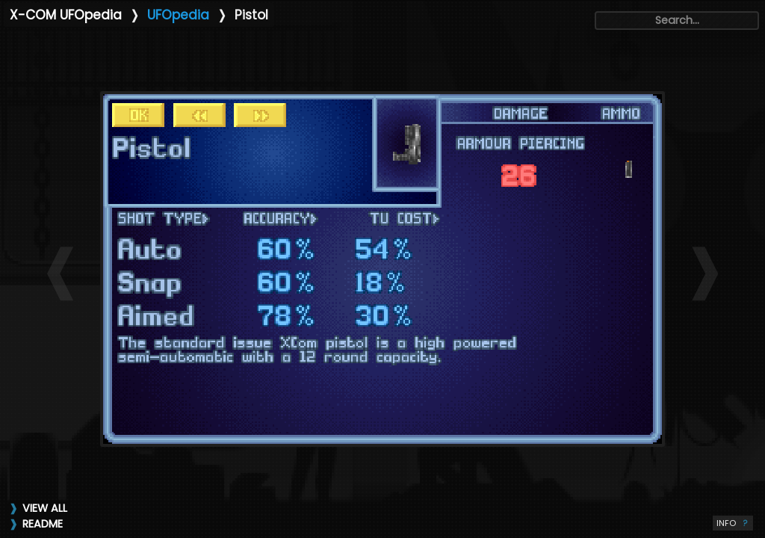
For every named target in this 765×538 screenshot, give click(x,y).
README (42, 523)
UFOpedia (178, 15)
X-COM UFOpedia (66, 15)
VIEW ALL (44, 508)
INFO (733, 523)
